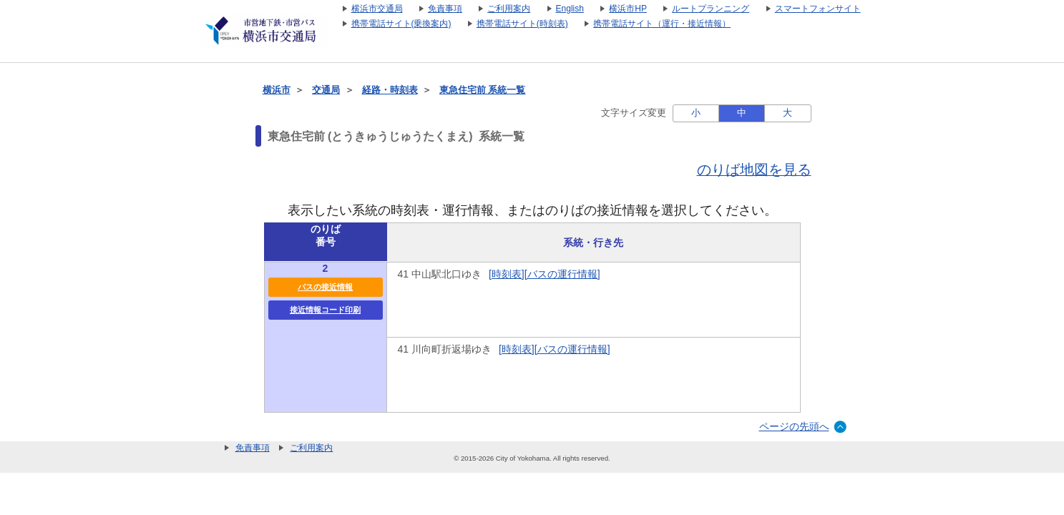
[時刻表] (506, 274)
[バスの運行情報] (562, 274)
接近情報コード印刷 (325, 309)
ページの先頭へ (794, 426)
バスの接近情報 (325, 287)
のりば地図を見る (754, 169)
